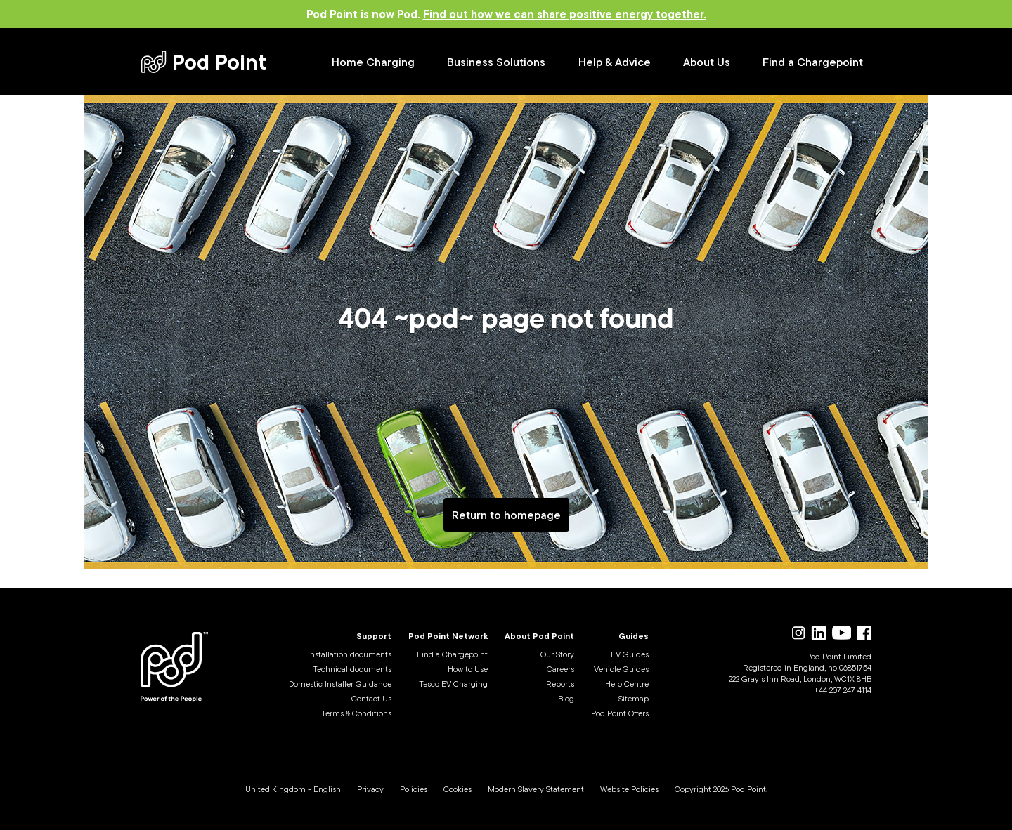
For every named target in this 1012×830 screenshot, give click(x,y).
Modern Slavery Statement (536, 789)
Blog (566, 698)
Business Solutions (496, 62)
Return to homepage (506, 515)
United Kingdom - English (293, 789)
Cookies (457, 789)
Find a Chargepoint (452, 654)
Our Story (557, 654)
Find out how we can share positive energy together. (564, 14)
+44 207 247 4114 (842, 690)
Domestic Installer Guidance (340, 683)
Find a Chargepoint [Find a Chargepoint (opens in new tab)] (813, 62)
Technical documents (352, 669)
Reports (560, 683)
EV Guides (630, 654)
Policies (413, 789)
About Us (706, 62)
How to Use (468, 669)
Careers (560, 669)
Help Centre (627, 683)
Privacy (370, 789)
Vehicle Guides (621, 669)
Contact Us (371, 698)
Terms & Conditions (356, 713)
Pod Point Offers (620, 713)
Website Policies (629, 789)
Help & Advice (614, 62)
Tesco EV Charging (453, 683)
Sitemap (633, 698)
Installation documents (349, 654)
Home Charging (373, 62)
